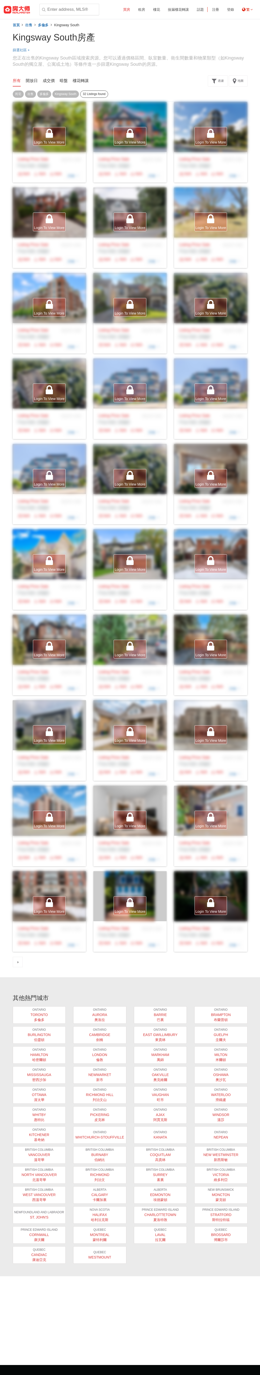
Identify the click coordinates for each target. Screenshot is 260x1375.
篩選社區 (21, 50)
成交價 (49, 80)
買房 (126, 10)
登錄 (230, 10)
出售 (28, 25)
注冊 (215, 10)
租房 (141, 10)
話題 (200, 10)
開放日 (32, 80)
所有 (17, 80)
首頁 (16, 25)
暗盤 (64, 80)
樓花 (156, 10)
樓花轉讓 (81, 80)
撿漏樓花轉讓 (178, 10)
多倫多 (43, 25)
